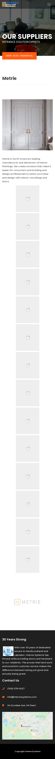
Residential (26, 56)
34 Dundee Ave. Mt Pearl (21, 705)
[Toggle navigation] (49, 4)
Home (9, 56)
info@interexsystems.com (22, 697)
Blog (16, 56)
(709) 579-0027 (15, 688)
